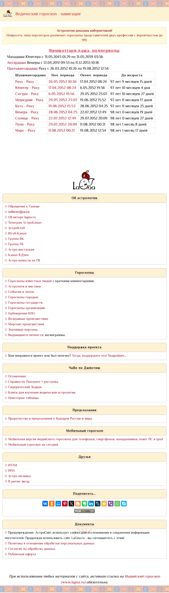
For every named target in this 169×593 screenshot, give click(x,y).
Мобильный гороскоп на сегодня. (33, 445)
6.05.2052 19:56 (61, 94)
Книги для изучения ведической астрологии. (42, 392)
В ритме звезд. (19, 481)
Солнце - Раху (27, 119)
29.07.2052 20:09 (62, 125)
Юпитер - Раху (27, 88)
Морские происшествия (26, 324)
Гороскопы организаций (26, 308)
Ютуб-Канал (17, 233)
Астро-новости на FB (24, 260)
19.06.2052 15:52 (62, 106)
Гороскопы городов (23, 297)
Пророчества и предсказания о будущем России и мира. (50, 418)
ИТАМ (12, 465)
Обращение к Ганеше (24, 206)
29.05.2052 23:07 (62, 100)
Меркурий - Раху (29, 100)
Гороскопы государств (25, 303)
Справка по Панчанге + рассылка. (33, 382)
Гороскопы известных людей (30, 281)
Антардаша (16, 63)
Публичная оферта (22, 554)
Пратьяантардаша (22, 69)
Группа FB (15, 244)
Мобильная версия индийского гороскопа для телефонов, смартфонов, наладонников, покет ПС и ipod (85, 439)
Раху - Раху (24, 82)
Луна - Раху (25, 125)
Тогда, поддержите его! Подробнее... (99, 356)
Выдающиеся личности (25, 335)
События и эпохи (21, 292)
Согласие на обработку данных (31, 549)
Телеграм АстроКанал (24, 223)
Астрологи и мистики (24, 286)
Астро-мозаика (19, 476)
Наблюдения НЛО (21, 313)
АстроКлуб (16, 228)
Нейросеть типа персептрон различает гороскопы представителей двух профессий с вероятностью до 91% (85, 35)
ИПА (11, 471)
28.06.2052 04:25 (62, 112)
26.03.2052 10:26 (62, 82)
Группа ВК (16, 239)
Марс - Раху (25, 131)
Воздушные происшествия (28, 319)
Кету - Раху (24, 106)
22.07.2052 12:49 (62, 119)
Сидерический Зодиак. (25, 387)
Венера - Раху (26, 112)
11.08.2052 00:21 (61, 131)
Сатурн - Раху (27, 94)
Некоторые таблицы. (23, 398)
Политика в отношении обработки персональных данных (51, 543)
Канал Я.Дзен (18, 255)
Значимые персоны (22, 330)
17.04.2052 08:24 (62, 88)
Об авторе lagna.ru (22, 217)
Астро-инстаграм (21, 250)
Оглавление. (17, 376)
